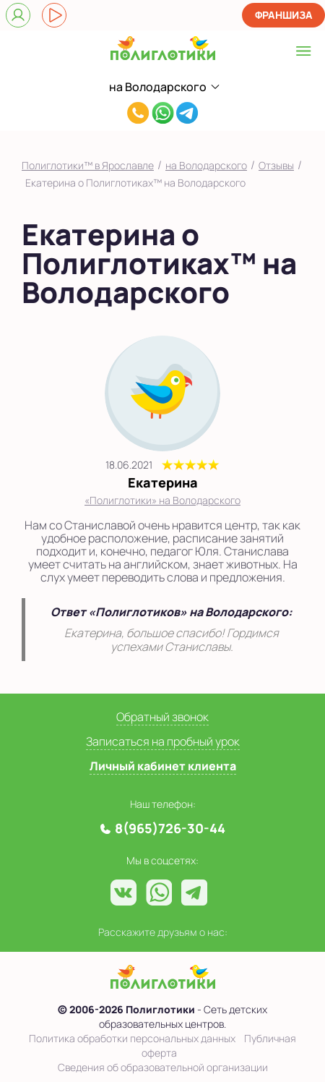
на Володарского (206, 165)
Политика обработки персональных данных (132, 1038)
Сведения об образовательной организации (163, 1067)
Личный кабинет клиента (163, 766)
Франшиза (284, 15)
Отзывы (276, 165)
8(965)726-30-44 (138, 114)
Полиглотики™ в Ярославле (88, 165)
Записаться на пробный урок (163, 741)
